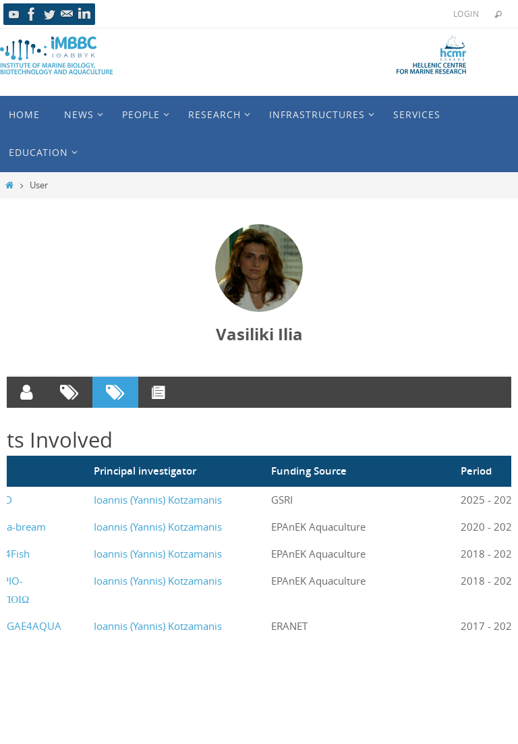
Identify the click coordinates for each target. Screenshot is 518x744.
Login (466, 13)
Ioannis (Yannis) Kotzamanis (158, 499)
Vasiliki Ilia (259, 334)
